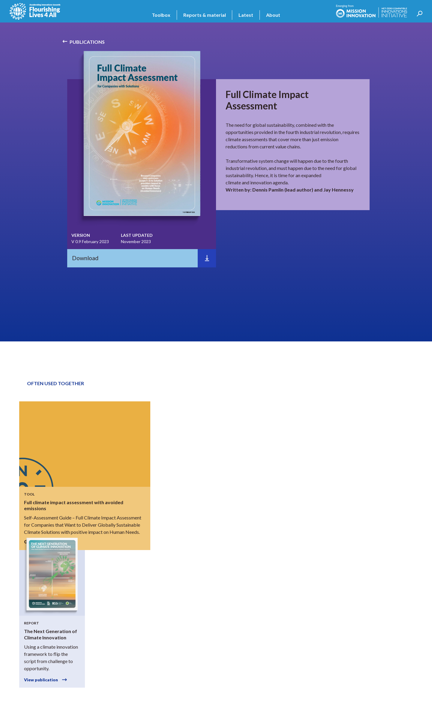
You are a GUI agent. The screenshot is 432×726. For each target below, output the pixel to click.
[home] (35, 11)
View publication (41, 679)
